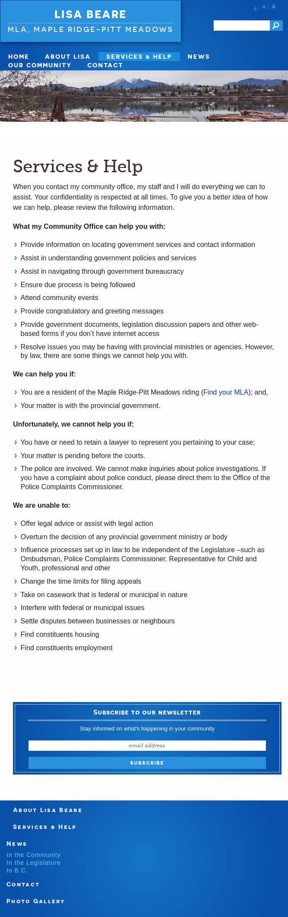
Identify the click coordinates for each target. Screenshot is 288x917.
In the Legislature (33, 862)
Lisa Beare (90, 14)
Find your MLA (225, 392)
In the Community (33, 854)
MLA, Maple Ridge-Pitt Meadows (90, 29)
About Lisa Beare (48, 809)
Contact (105, 65)
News (199, 56)
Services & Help (139, 56)
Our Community (40, 65)
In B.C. (17, 870)
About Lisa (68, 56)
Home (18, 56)
